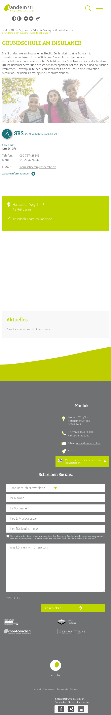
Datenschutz (62, 688)
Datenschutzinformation (82, 538)
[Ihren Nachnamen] (55, 498)
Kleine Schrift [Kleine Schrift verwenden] (25, 18)
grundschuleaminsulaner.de (32, 219)
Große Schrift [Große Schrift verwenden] (31, 18)
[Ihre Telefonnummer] (55, 529)
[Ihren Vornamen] (55, 508)
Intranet (37, 688)
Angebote (24, 30)
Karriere (72, 450)
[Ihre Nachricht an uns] (55, 568)
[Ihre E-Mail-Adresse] (55, 518)
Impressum (48, 688)
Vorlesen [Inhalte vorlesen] (38, 18)
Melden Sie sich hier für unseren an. (83, 461)
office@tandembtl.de (88, 443)
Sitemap (74, 688)
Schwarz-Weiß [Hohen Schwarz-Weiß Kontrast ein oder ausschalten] (14, 18)
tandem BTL (8, 30)
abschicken (53, 608)
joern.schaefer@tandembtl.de (37, 167)
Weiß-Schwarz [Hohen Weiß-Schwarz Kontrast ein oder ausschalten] (19, 18)
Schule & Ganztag (42, 30)
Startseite (19, 8)
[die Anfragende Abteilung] (55, 488)
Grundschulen (62, 30)
